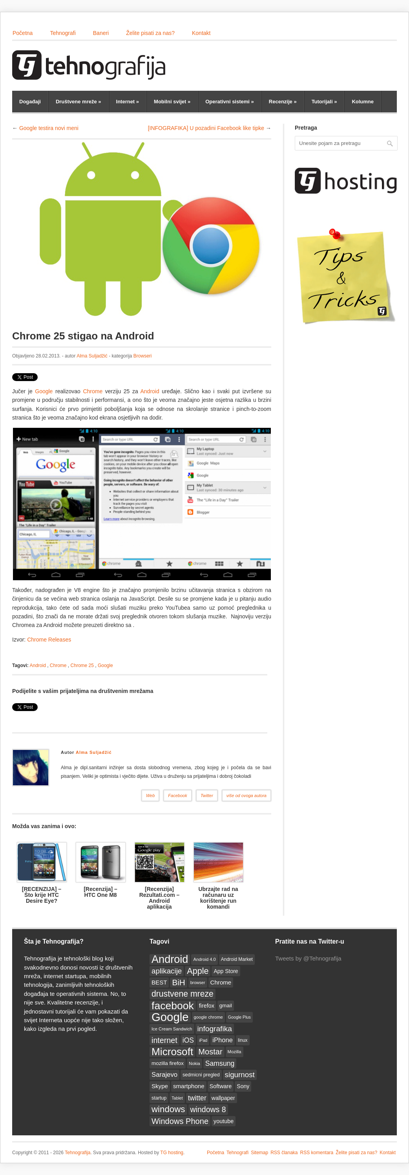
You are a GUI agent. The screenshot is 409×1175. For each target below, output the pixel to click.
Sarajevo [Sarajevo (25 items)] (164, 1074)
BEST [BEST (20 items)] (159, 982)
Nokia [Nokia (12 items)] (194, 1063)
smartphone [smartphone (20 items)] (188, 1086)
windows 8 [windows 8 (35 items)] (208, 1109)
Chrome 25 (82, 665)
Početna (23, 33)
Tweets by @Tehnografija (308, 958)
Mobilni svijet (172, 101)
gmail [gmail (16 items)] (225, 1005)
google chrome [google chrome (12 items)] (208, 1017)
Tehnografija (77, 1152)
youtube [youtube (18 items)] (224, 1121)
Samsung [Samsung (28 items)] (220, 1063)
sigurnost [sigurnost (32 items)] (240, 1075)
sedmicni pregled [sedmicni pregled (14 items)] (201, 1075)
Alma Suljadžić (92, 356)
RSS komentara (317, 1152)
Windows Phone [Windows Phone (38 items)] (180, 1121)
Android (151, 391)
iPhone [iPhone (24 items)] (222, 1040)
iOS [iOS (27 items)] (188, 1040)
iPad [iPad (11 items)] (203, 1040)
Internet (127, 101)
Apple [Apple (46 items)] (197, 971)
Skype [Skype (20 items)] (160, 1086)
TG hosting (171, 1152)
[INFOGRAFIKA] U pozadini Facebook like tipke (206, 128)
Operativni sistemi (229, 101)
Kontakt (201, 33)
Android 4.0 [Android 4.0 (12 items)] (204, 959)
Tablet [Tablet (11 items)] (177, 1098)
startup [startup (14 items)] (159, 1098)
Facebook (177, 795)
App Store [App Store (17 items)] (226, 971)
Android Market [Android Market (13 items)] (237, 959)
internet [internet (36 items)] (164, 1040)
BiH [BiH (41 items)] (178, 982)
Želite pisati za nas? (150, 33)
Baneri (101, 33)
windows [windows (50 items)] (168, 1109)
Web (150, 795)
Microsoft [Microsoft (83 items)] (172, 1052)
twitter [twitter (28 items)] (197, 1098)
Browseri (142, 356)
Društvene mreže (78, 101)
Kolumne (363, 101)
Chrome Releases (49, 639)
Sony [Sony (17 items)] (243, 1086)
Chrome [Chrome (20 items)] (221, 982)
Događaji (30, 101)
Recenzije (283, 101)
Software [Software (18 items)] (221, 1086)
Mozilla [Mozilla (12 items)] (234, 1051)
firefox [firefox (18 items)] (206, 1006)
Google (44, 391)
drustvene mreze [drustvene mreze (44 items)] (183, 993)
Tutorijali (324, 101)
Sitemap (259, 1152)
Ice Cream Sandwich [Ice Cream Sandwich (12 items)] (172, 1029)
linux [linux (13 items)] (243, 1040)
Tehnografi (62, 33)
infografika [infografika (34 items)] (214, 1029)
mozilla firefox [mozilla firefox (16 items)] (168, 1063)
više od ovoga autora (246, 795)
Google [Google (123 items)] (170, 1017)
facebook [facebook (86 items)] (173, 1006)
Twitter (207, 795)
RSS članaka (284, 1152)
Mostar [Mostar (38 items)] (210, 1051)
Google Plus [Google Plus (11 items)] (239, 1017)
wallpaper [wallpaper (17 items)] (223, 1098)
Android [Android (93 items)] (170, 959)
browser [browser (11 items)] (197, 982)
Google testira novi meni (49, 128)
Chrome (92, 391)
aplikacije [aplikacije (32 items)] (167, 971)
